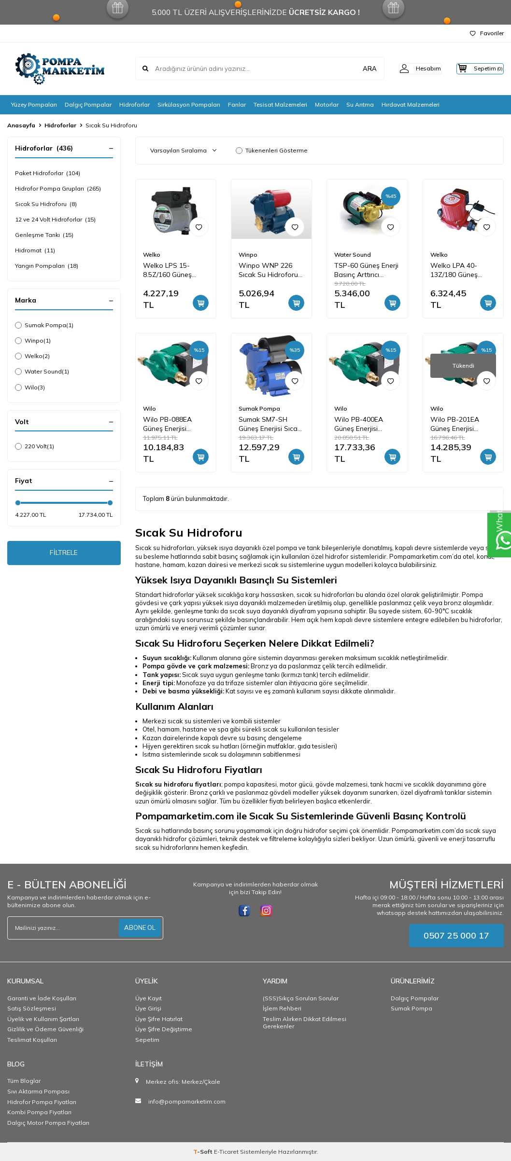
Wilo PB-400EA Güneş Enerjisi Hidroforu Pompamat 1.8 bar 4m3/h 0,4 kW (363, 424)
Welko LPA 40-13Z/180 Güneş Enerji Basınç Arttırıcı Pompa (462, 270)
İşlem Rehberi (282, 1008)
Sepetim (147, 1039)
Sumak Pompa (44, 325)
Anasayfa (21, 125)
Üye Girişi (148, 1008)
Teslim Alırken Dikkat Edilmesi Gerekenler (304, 1022)
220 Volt (34, 446)
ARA (353, 68)
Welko (32, 356)
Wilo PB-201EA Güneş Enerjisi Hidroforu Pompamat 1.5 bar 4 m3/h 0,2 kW (462, 424)
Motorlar (327, 104)
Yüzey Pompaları (34, 104)
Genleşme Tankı (44, 235)
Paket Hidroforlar (47, 173)
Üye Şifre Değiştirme (163, 1029)
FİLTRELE (64, 554)
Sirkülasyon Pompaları (188, 104)
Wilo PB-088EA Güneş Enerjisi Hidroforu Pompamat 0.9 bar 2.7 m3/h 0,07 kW (172, 424)
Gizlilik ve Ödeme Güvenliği (45, 1029)
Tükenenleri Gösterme (272, 150)
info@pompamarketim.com (187, 1101)
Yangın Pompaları (46, 266)
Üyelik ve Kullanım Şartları (43, 1019)
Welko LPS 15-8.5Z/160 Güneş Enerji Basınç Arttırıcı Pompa (175, 270)
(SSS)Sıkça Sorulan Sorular (301, 998)
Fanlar (237, 104)
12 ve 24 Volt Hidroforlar (55, 219)
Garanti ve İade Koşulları (41, 998)
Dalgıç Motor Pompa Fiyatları (48, 1122)
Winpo (33, 341)
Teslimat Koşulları (32, 1039)
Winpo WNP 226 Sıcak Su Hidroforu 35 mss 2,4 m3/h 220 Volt (270, 270)
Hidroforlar (134, 104)
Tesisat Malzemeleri (280, 104)
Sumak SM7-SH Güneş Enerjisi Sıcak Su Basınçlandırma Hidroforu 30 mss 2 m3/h (270, 424)
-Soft (203, 1151)
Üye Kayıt (148, 998)
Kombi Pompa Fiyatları (39, 1112)
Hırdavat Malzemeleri (411, 104)
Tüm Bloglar (24, 1080)
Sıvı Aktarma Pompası (38, 1091)
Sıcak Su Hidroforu (46, 204)
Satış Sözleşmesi (31, 1008)
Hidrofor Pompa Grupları (58, 189)
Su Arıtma (360, 104)
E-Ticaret (226, 1151)
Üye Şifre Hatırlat (159, 1019)
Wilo (30, 387)
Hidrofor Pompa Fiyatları (41, 1102)
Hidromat (35, 250)
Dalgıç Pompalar (88, 104)
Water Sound (42, 371)
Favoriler (487, 33)
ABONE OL (139, 927)
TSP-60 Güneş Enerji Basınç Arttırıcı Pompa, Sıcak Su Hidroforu (366, 270)
